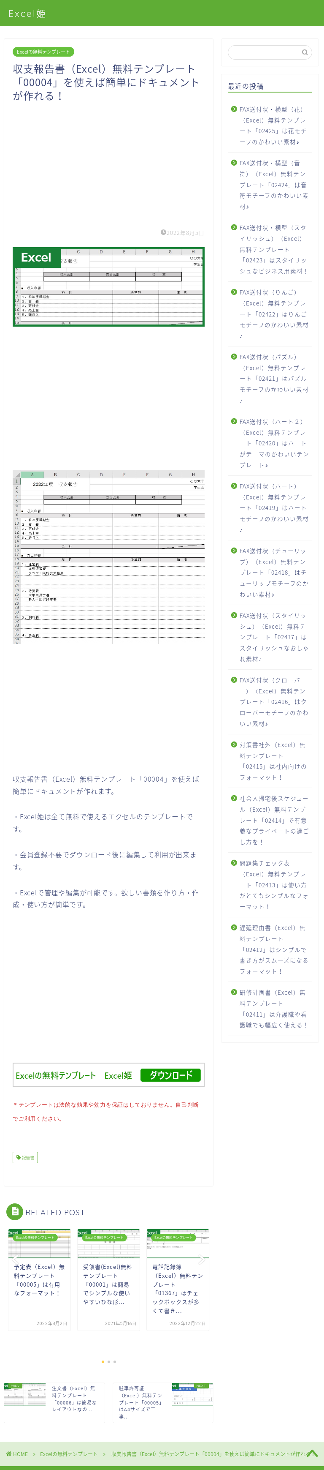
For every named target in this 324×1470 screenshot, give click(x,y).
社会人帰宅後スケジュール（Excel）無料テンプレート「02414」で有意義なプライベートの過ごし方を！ (274, 819)
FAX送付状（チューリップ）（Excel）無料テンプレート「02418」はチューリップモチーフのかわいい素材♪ (274, 572)
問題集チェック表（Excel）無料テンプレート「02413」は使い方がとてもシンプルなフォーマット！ (274, 884)
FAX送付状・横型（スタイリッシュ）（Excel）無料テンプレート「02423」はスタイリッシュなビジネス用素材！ (274, 249)
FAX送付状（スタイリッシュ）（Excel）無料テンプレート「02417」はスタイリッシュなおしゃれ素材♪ (274, 637)
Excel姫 (27, 13)
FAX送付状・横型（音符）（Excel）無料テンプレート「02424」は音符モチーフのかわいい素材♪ (274, 184)
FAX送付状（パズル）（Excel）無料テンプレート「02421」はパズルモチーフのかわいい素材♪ (274, 378)
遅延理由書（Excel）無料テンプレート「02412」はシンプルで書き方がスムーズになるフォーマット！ (274, 949)
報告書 (27, 1156)
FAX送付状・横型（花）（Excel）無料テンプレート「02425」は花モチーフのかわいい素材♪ (273, 125)
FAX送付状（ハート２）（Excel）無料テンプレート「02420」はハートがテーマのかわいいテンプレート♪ (274, 443)
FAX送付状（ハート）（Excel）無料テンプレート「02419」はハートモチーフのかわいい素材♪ (274, 507)
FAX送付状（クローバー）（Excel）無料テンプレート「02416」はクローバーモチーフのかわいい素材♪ (274, 701)
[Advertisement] (109, 161)
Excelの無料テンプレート (43, 51)
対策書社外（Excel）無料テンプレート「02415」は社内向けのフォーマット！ (273, 760)
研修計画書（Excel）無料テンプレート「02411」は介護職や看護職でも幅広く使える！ (274, 1008)
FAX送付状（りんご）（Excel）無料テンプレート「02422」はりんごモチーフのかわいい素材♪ (274, 313)
